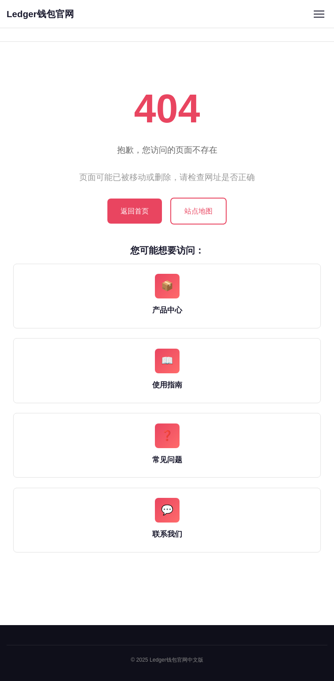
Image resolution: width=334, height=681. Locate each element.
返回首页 (135, 211)
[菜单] (318, 14)
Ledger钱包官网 (40, 14)
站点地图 (198, 211)
